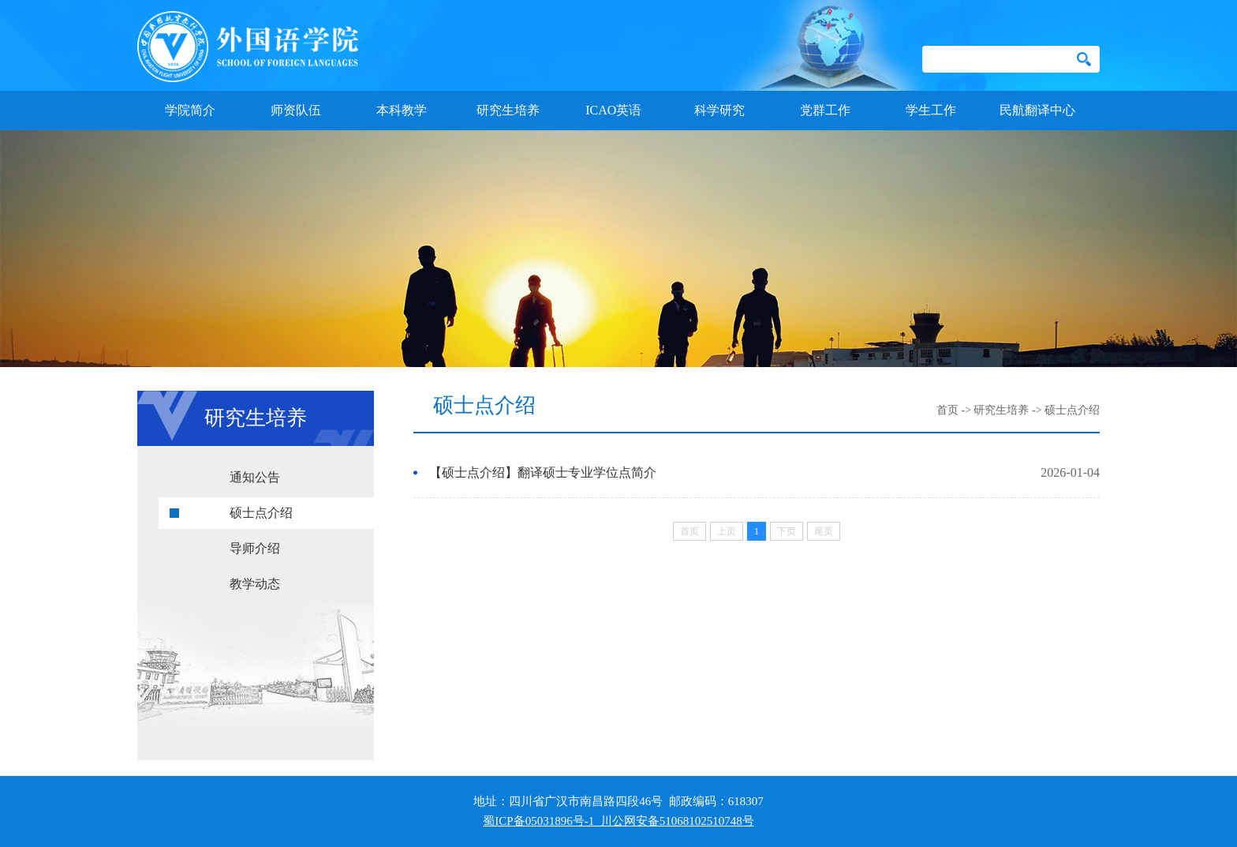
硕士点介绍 (261, 512)
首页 (947, 410)
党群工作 (825, 110)
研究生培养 (508, 110)
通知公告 (255, 477)
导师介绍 (255, 548)
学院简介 (190, 110)
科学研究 (719, 110)
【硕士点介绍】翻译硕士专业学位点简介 (542, 472)
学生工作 (931, 110)
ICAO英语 (613, 110)
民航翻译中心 (1037, 110)
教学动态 (255, 583)
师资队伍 (296, 110)
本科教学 (401, 110)
